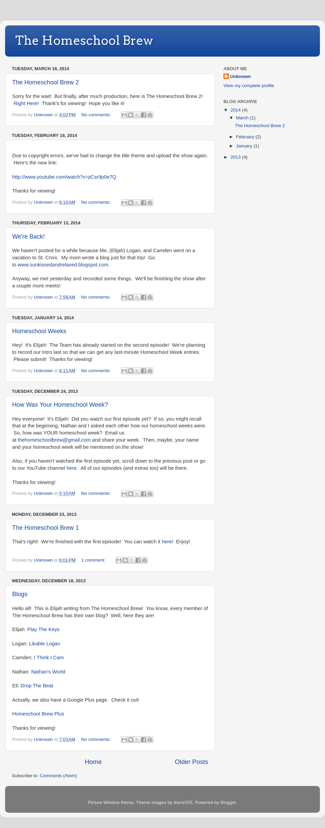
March (243, 117)
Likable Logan (44, 643)
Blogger (228, 802)
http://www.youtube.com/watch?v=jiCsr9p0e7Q (64, 177)
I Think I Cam (49, 657)
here (71, 468)
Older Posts (191, 761)
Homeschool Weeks (39, 331)
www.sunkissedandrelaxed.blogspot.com (63, 264)
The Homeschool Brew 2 (45, 82)
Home (93, 761)
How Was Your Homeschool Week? (60, 404)
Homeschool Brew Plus (38, 713)
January (245, 145)
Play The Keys (43, 629)
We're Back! (28, 236)
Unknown (240, 76)
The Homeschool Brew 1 (45, 527)
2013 (236, 157)
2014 (236, 110)
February (246, 136)
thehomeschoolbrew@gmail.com (54, 440)
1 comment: (94, 560)
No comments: (97, 114)
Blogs (19, 594)
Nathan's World (48, 671)
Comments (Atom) (58, 775)
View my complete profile (248, 85)
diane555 (183, 802)
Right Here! (26, 103)
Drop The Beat (37, 685)
